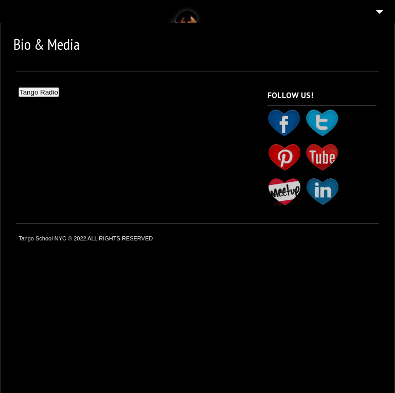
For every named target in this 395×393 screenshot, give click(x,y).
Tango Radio (39, 92)
